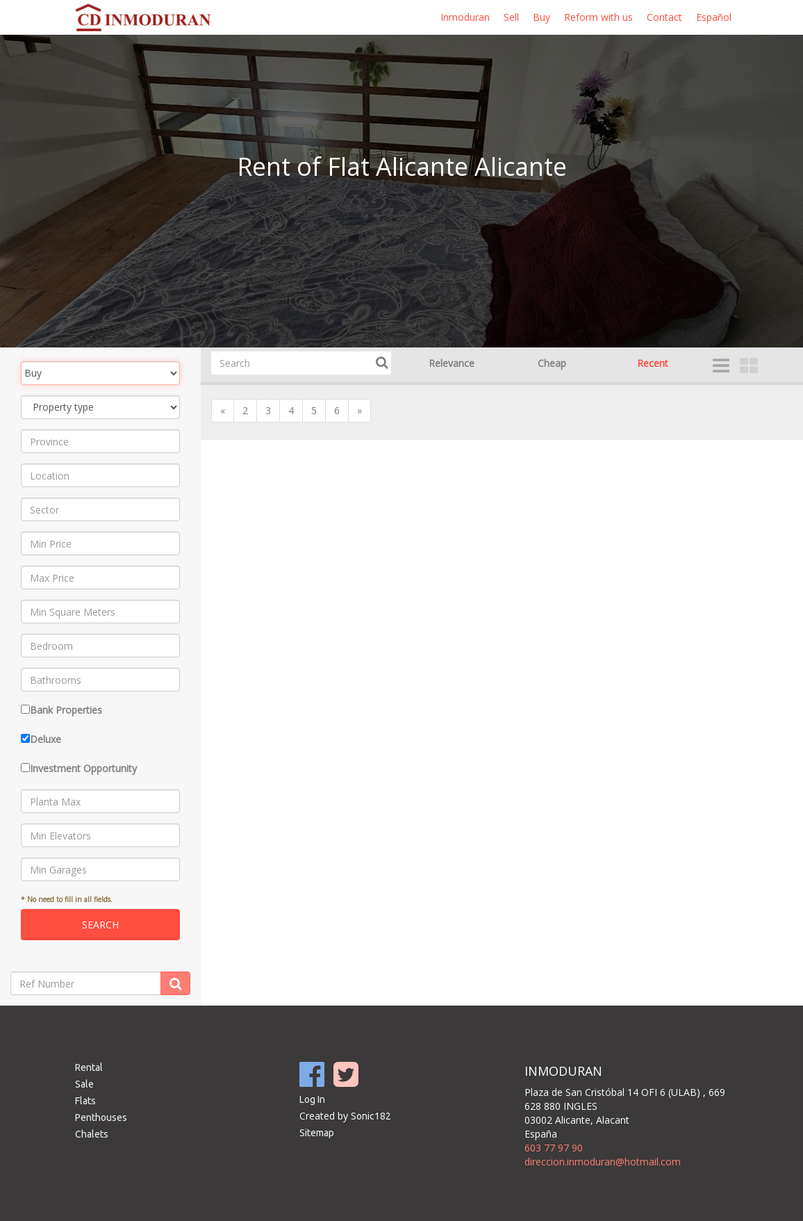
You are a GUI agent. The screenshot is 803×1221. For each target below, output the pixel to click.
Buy (541, 17)
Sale (84, 1084)
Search (100, 924)
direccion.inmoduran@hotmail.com (602, 1161)
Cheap (552, 363)
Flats (85, 1100)
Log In (312, 1099)
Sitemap (316, 1132)
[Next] (359, 411)
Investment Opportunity (83, 768)
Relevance (451, 363)
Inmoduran (465, 17)
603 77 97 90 (553, 1147)
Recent (652, 363)
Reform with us (598, 17)
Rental (89, 1067)
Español (713, 17)
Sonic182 (371, 1116)
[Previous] (222, 411)
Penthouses (101, 1117)
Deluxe (45, 739)
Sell (511, 17)
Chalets (91, 1134)
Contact (664, 17)
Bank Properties (66, 709)
